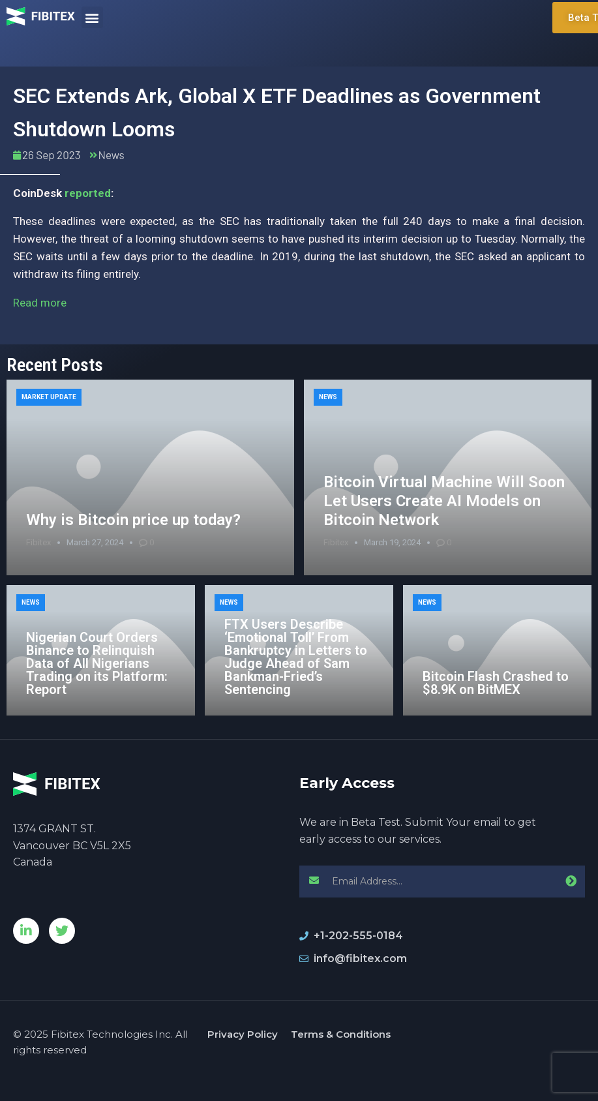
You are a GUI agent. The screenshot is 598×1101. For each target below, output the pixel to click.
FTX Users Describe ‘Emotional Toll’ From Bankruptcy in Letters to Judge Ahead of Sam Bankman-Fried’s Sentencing (295, 656)
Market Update (49, 396)
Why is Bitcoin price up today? (133, 520)
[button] (92, 17)
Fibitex (38, 542)
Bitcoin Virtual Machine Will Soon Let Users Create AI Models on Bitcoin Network (444, 501)
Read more (40, 302)
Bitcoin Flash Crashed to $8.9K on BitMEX (496, 683)
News (111, 154)
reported (88, 193)
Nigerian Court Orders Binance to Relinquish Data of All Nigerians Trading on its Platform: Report (97, 663)
